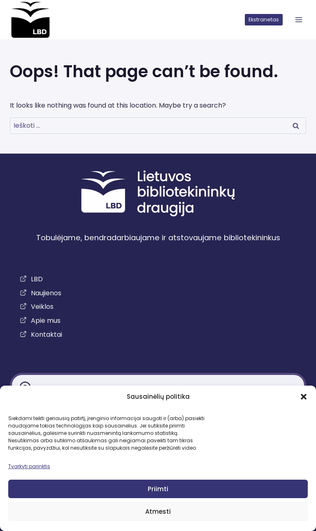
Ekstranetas (264, 19)
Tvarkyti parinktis (29, 466)
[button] (304, 397)
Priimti (158, 489)
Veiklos (42, 306)
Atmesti (158, 511)
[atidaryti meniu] (298, 20)
